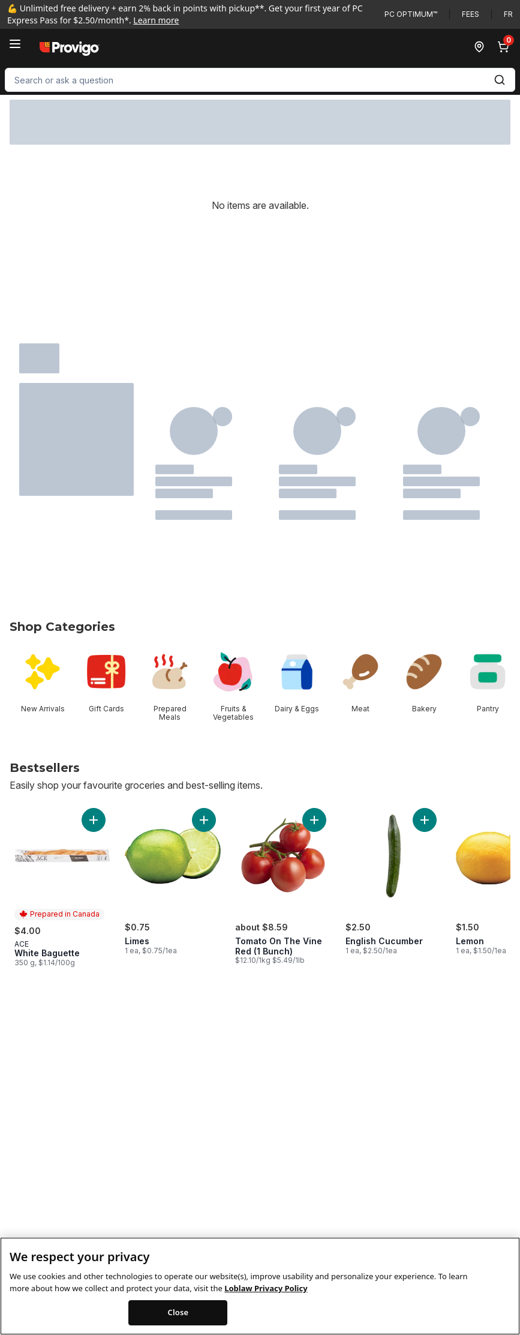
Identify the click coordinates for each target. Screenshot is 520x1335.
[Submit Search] (500, 80)
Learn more (156, 20)
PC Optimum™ (410, 14)
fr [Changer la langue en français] (508, 14)
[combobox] (260, 80)
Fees (470, 14)
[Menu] (15, 44)
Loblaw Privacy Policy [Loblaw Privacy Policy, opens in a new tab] (265, 1298)
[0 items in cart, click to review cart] (505, 47)
